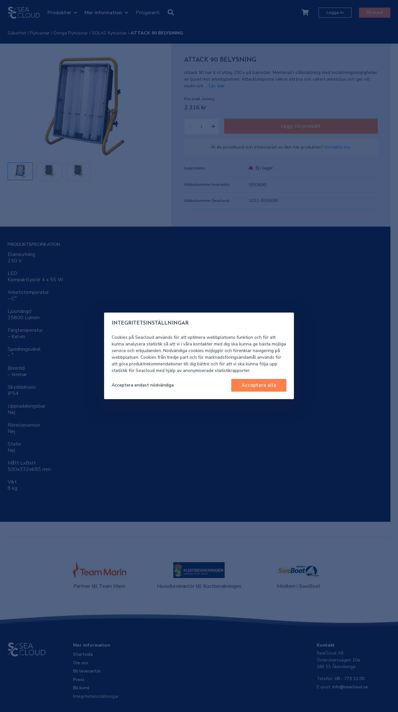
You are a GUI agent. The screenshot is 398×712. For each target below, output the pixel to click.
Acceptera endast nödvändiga (143, 385)
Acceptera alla (258, 385)
